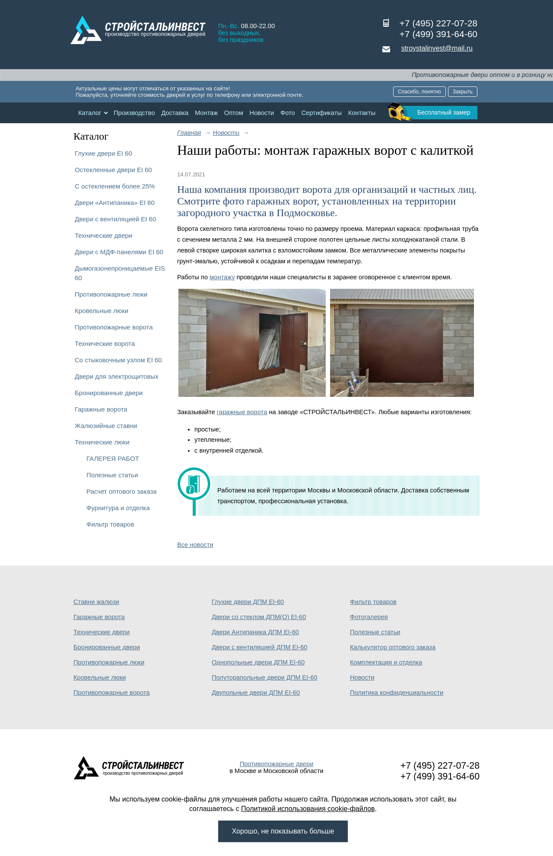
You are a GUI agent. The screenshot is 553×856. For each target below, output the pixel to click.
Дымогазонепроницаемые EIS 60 (120, 273)
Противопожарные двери (277, 763)
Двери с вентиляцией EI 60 (115, 219)
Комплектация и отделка (386, 662)
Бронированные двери (109, 392)
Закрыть (463, 92)
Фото (287, 112)
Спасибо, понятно (419, 92)
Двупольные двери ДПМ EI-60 (256, 692)
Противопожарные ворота (114, 327)
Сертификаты (321, 112)
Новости (262, 112)
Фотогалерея (369, 616)
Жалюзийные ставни (106, 425)
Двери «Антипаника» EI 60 (115, 202)
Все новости (195, 544)
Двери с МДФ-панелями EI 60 (119, 252)
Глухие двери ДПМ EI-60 (248, 601)
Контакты (361, 112)
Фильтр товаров (110, 524)
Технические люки (102, 442)
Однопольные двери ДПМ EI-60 (258, 662)
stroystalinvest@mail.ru (437, 48)
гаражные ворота (242, 412)
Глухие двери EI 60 (103, 153)
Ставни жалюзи (96, 601)
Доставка (174, 112)
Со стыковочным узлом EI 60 (118, 360)
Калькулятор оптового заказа (392, 647)
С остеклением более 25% (115, 186)
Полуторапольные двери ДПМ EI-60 (265, 677)
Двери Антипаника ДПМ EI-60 (255, 632)
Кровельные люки (101, 310)
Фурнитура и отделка (117, 507)
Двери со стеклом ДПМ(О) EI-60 (259, 616)
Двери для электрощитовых (117, 376)
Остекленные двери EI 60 (113, 169)
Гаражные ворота (101, 409)
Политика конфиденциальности (396, 692)
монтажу (222, 277)
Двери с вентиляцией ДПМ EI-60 (260, 647)
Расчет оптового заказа (121, 491)
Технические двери (103, 235)
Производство (134, 112)
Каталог (89, 112)
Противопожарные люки (111, 294)
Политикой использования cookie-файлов (308, 808)
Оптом (233, 112)
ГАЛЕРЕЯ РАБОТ (112, 458)
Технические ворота (105, 343)
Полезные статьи (112, 475)
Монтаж (206, 112)
